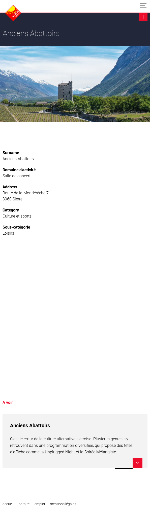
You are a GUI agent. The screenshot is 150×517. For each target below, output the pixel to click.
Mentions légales (63, 503)
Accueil (8, 503)
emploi (40, 503)
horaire (23, 503)
